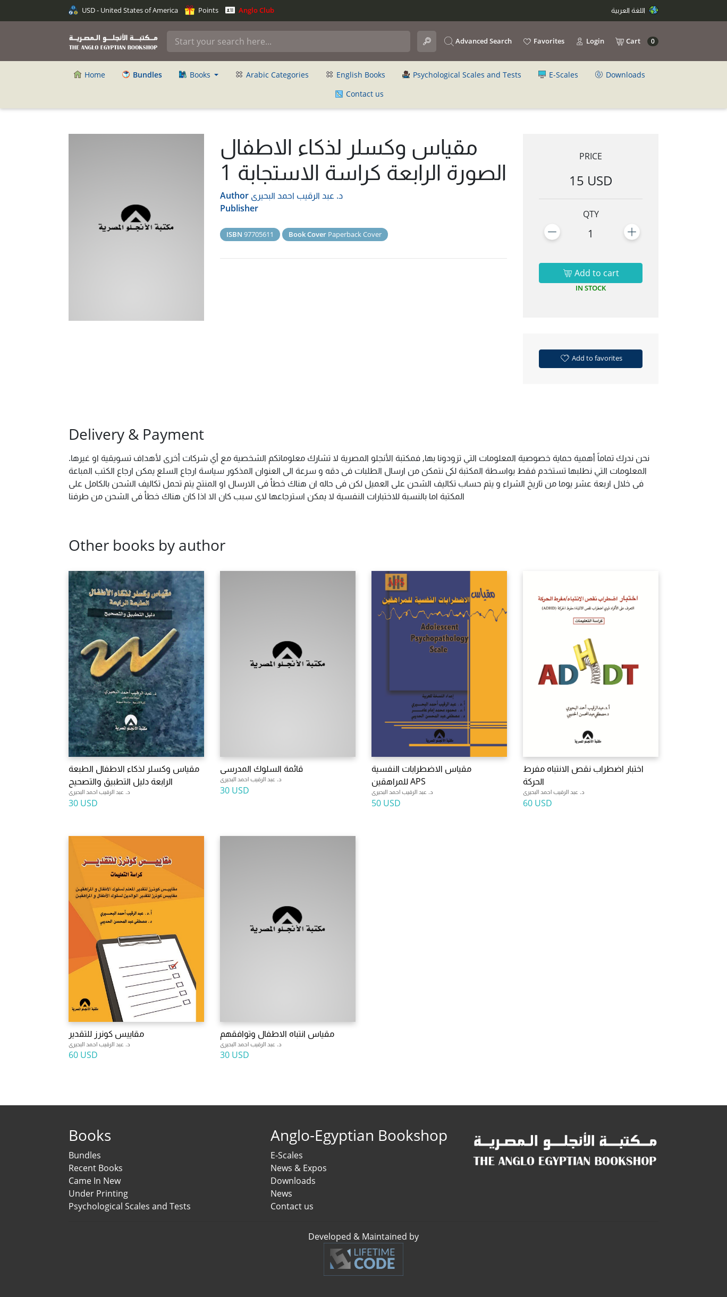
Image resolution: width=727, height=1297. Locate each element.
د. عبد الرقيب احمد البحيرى (297, 195)
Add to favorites (591, 358)
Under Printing (98, 1193)
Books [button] (196, 75)
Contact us (359, 94)
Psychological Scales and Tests (461, 75)
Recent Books (96, 1168)
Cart (636, 41)
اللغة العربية (634, 10)
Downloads (620, 75)
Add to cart (591, 273)
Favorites (543, 41)
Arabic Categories (272, 75)
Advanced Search (478, 41)
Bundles (85, 1155)
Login (589, 41)
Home (89, 75)
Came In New (95, 1181)
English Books (355, 75)
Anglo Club (249, 10)
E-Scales (558, 75)
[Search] (288, 41)
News (281, 1193)
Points (201, 10)
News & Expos (298, 1168)
